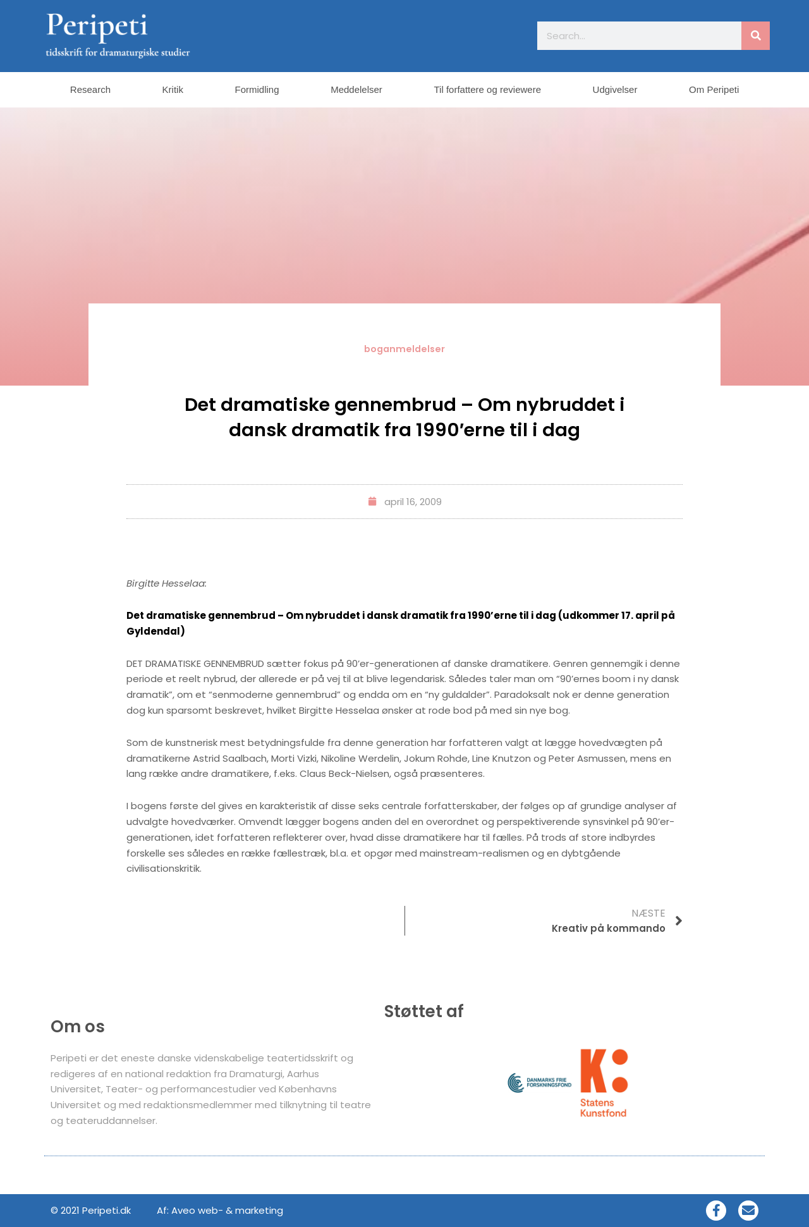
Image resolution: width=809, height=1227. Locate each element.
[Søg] (755, 35)
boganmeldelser (405, 348)
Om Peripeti (714, 89)
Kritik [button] (172, 89)
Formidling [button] (257, 89)
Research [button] (90, 89)
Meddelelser (356, 89)
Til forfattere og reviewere (487, 89)
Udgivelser (615, 89)
